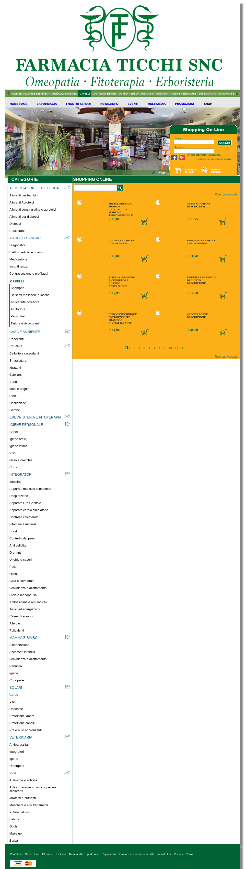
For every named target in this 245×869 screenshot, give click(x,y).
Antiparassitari (20, 744)
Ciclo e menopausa (23, 595)
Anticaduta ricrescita (25, 302)
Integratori (17, 751)
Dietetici (15, 223)
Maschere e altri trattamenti (29, 805)
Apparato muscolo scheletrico (30, 489)
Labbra (14, 819)
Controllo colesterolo (24, 517)
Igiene (14, 673)
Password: (180, 147)
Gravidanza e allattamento (28, 588)
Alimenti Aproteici (22, 202)
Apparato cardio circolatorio (29, 510)
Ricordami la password (208, 154)
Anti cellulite (18, 545)
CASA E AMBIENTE (104, 93)
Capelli (14, 432)
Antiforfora (18, 309)
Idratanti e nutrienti (23, 798)
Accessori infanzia (22, 652)
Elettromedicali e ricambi (27, 252)
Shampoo (17, 288)
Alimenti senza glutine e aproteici (33, 209)
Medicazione (18, 259)
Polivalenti (17, 630)
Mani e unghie (20, 389)
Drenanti (16, 552)
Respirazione (19, 496)
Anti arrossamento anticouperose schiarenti (33, 789)
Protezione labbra (22, 716)
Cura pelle (17, 680)
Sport (13, 531)
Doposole (16, 709)
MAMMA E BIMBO (230, 93)
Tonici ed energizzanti (25, 609)
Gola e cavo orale (22, 581)
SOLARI (16, 687)
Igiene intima (19, 446)
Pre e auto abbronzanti (26, 730)
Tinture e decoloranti (25, 323)
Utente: (179, 138)
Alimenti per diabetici (24, 216)
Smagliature (18, 360)
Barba (14, 840)
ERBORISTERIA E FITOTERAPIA (149, 93)
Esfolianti (16, 374)
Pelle (13, 567)
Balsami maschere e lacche (30, 295)
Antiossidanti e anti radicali (28, 602)
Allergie (15, 623)
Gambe (15, 410)
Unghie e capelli (21, 559)
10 (170, 347)
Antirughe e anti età (23, 780)
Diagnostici (17, 245)
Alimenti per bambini (24, 195)
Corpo (14, 467)
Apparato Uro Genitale (25, 503)
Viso (13, 453)
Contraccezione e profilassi (29, 273)
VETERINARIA (21, 737)
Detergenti (17, 766)
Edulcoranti (17, 231)
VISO (14, 773)
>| (183, 347)
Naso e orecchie (21, 460)
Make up (16, 833)
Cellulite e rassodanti (24, 353)
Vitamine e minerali (23, 524)
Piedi (13, 396)
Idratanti (15, 367)
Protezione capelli (22, 723)
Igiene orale (18, 439)
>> (177, 347)
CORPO (123, 93)
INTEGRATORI (207, 93)
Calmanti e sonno (22, 616)
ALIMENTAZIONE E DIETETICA (30, 93)
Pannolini (16, 666)
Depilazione (18, 403)
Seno (13, 382)
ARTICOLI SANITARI (64, 93)
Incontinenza (19, 266)
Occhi (14, 574)
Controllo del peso (22, 538)
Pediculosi (18, 316)
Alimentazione (20, 645)
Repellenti (17, 339)
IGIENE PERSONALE (183, 93)
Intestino (16, 481)
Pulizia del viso (20, 812)
